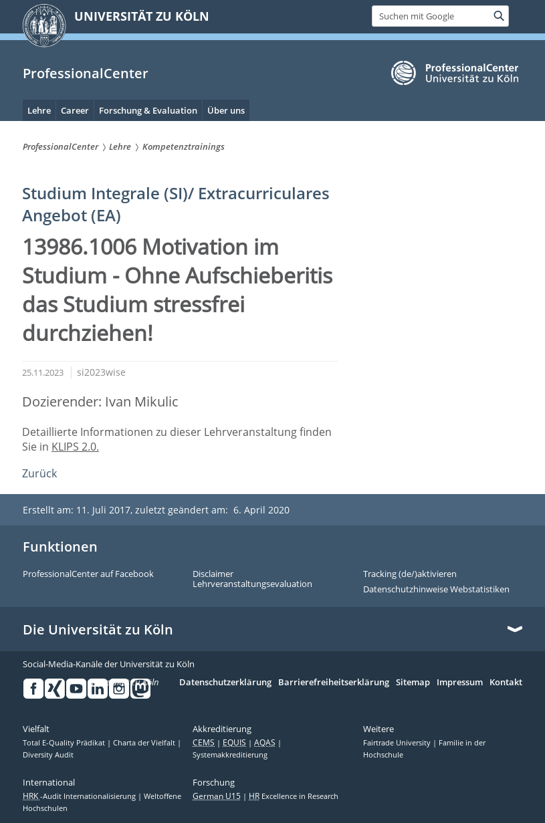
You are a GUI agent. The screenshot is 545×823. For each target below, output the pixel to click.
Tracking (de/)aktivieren (410, 574)
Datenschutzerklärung (225, 682)
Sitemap (413, 682)
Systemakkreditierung (230, 754)
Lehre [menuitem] (39, 110)
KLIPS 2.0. (75, 446)
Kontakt (505, 682)
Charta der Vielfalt (145, 742)
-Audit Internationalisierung (80, 796)
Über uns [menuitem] (226, 110)
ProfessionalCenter (85, 73)
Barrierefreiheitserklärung (333, 682)
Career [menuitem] (75, 110)
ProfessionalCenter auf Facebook (88, 574)
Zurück (39, 473)
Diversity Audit (48, 754)
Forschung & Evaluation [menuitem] (148, 110)
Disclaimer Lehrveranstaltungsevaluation (252, 579)
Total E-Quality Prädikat (65, 742)
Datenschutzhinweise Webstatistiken (436, 589)
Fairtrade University (398, 742)
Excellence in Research (293, 796)
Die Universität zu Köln (98, 630)
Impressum (460, 682)
